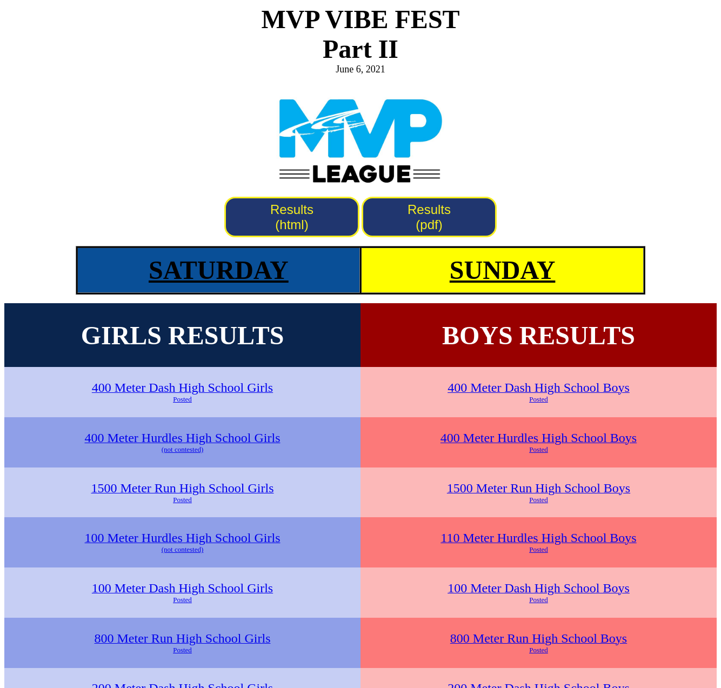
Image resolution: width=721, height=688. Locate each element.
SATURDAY (219, 270)
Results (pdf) (429, 217)
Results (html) (291, 217)
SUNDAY (503, 270)
